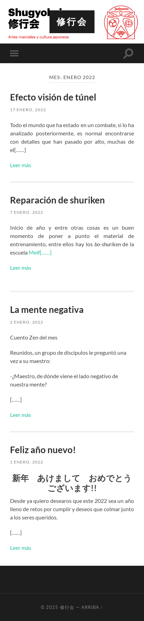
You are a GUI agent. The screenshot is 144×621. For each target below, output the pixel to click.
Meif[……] (40, 252)
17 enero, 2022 (28, 109)
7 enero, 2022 (26, 212)
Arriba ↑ (92, 607)
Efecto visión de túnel (53, 97)
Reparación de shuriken (57, 200)
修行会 (72, 21)
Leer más (20, 165)
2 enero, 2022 (26, 322)
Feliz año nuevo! (43, 449)
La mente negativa (47, 309)
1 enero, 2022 (26, 462)
